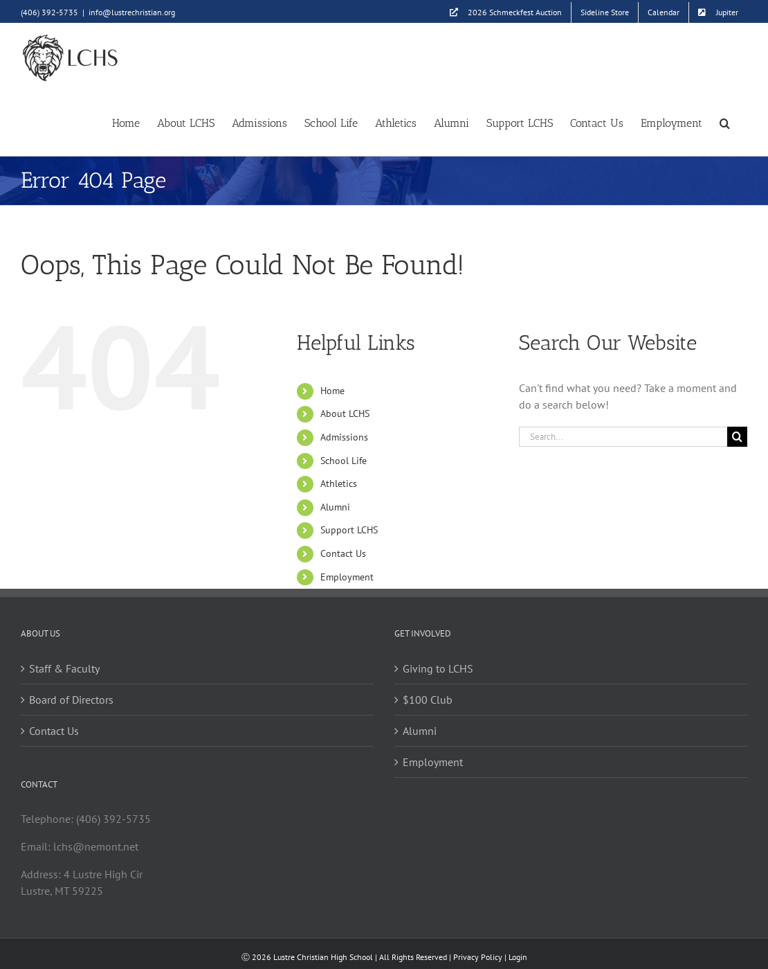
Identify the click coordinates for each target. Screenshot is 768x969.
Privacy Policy (477, 957)
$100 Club (427, 699)
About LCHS (344, 413)
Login (518, 957)
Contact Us (343, 553)
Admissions (344, 437)
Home (332, 390)
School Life (343, 460)
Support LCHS (349, 530)
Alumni (335, 507)
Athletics (338, 483)
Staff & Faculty (64, 668)
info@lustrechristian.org (132, 12)
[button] (725, 122)
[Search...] (623, 437)
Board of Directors (71, 699)
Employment (347, 577)
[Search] (737, 437)
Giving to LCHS (438, 668)
